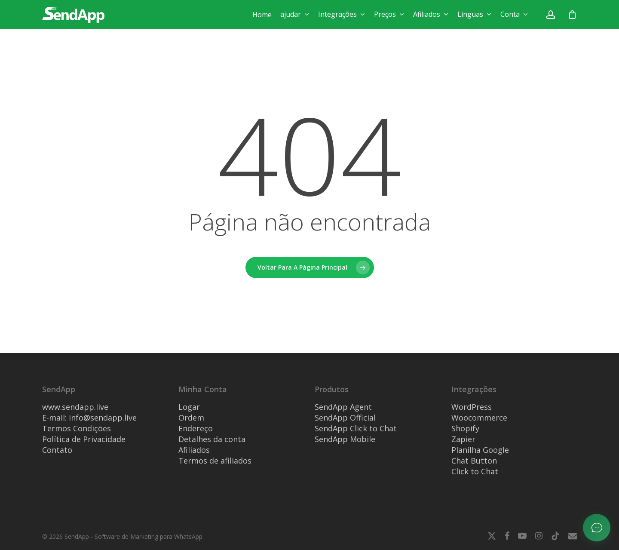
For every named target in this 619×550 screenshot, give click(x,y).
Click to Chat (474, 471)
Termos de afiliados (214, 460)
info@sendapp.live (103, 417)
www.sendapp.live (75, 407)
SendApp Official (345, 417)
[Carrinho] (572, 14)
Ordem (191, 417)
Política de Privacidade (84, 439)
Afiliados (194, 450)
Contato (57, 450)
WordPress (471, 407)
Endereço (195, 428)
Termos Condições (76, 428)
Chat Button (474, 460)
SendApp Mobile (345, 439)
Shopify (465, 428)
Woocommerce (479, 417)
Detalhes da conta (211, 439)
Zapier (463, 439)
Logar (189, 407)
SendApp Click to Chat (356, 428)
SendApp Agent (343, 407)
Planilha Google (480, 450)
